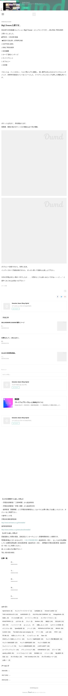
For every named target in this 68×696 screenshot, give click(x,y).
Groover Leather (51, 611)
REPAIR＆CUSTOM (45, 629)
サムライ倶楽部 (44, 643)
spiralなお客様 (8, 653)
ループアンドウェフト (10, 650)
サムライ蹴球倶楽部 (27, 643)
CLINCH (6, 632)
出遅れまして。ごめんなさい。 (10, 338)
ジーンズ (31, 629)
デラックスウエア (28, 650)
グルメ (29, 622)
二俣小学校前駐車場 (31, 540)
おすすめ (19, 622)
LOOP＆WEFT (43, 646)
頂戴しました (42, 625)
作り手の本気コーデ (49, 657)
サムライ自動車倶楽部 (27, 646)
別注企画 (59, 622)
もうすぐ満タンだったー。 (19, 571)
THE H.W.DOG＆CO (10, 614)
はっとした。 (29, 625)
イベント (48, 653)
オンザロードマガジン (48, 618)
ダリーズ (56, 650)
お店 (48, 632)
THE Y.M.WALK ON (31, 657)
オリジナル (7, 629)
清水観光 (38, 653)
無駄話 (49, 622)
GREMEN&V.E (43, 650)
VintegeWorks (58, 614)
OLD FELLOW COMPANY (42, 614)
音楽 (5, 657)
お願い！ (6, 660)
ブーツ (39, 632)
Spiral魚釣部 (19, 629)
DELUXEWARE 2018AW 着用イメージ (12, 322)
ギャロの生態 (16, 618)
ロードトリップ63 (31, 618)
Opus (44, 636)
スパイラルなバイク (24, 653)
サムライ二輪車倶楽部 (35, 639)
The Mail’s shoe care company (23, 632)
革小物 (5, 636)
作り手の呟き (16, 657)
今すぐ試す (25, 7)
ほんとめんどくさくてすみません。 (21, 562)
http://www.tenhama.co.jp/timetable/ (13, 523)
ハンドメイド (16, 625)
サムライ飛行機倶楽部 (54, 639)
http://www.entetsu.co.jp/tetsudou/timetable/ (16, 530)
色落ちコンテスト (17, 636)
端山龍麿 (59, 653)
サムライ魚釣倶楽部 (9, 643)
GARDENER (25, 614)
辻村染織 (38, 611)
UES (5, 625)
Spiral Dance (7, 611)
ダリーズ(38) (4, 285)
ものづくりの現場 (56, 625)
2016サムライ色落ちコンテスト (13, 639)
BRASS (59, 629)
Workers (39, 622)
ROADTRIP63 (7, 622)
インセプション (33, 636)
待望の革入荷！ (15, 588)
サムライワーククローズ (23, 611)
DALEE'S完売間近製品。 (8, 353)
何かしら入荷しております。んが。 (21, 579)
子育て (57, 632)
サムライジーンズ (9, 646)
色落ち (5, 618)
